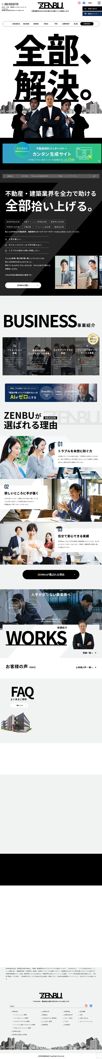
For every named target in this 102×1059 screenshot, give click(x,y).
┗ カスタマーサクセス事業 (21, 1021)
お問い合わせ (84, 1018)
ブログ (66, 1021)
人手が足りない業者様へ (50, 1018)
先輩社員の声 (68, 1015)
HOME (12, 1006)
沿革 (81, 1015)
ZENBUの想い (23, 285)
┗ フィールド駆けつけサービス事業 (23, 1024)
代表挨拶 (67, 1024)
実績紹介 (45, 1015)
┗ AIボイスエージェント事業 (21, 1028)
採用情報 (67, 1011)
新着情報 (45, 1024)
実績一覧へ (88, 653)
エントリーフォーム (86, 1021)
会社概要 (82, 1011)
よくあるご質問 (47, 1021)
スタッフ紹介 (68, 1018)
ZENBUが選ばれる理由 (51, 574)
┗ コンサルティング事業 (20, 1018)
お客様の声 (45, 1011)
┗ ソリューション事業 (19, 1015)
